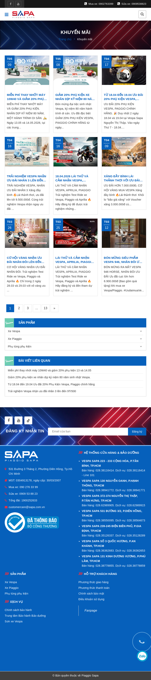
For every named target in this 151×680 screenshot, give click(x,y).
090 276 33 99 (29, 487)
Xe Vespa (14, 331)
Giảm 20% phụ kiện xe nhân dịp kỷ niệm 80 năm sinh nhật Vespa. (49, 377)
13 (45, 308)
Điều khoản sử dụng (91, 599)
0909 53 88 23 (28, 493)
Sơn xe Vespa (14, 621)
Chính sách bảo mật (91, 593)
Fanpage (91, 610)
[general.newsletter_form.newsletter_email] (97, 431)
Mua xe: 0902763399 (98, 3)
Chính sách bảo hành (18, 610)
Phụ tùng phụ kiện (19, 346)
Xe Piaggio (15, 338)
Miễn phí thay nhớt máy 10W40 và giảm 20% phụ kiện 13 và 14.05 (49, 370)
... (36, 308)
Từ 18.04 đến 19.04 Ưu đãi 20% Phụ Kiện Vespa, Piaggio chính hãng (51, 384)
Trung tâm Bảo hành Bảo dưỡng (25, 615)
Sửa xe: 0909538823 (131, 3)
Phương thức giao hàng (93, 582)
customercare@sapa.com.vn (27, 507)
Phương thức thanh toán (94, 587)
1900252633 (29, 500)
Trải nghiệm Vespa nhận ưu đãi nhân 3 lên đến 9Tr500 (42, 391)
